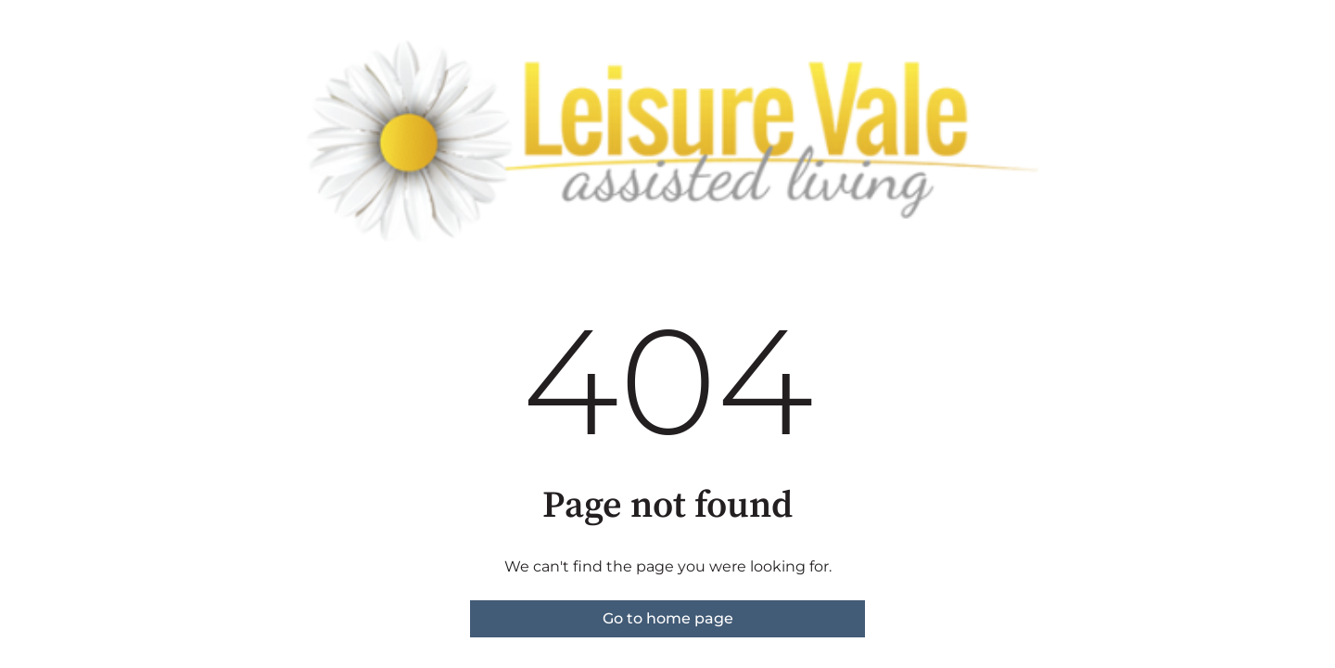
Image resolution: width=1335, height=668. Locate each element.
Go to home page (668, 618)
